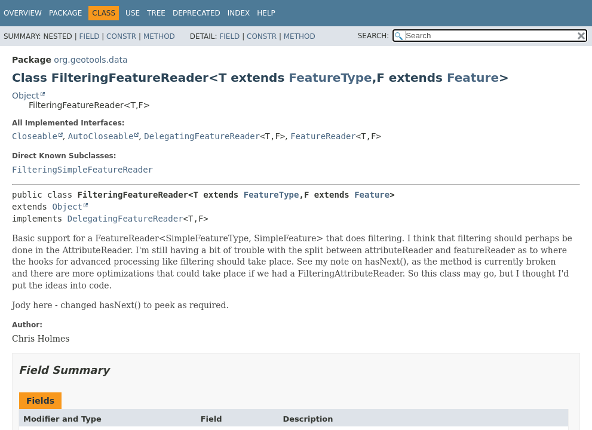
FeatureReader (323, 136)
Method (159, 36)
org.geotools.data (90, 59)
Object (25, 95)
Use (132, 13)
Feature (473, 77)
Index (239, 13)
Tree (156, 13)
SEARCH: (373, 36)
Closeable (34, 136)
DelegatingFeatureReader (202, 136)
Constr (121, 36)
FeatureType (330, 77)
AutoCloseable (101, 136)
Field (89, 36)
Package (65, 13)
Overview (23, 13)
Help (266, 13)
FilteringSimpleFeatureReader (82, 169)
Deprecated (196, 13)
